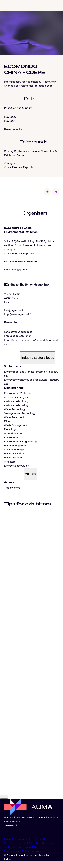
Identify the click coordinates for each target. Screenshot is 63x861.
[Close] (4, 797)
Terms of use (37, 851)
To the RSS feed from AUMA (20, 847)
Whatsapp (10, 843)
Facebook (23, 843)
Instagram (21, 839)
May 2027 (10, 121)
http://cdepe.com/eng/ (17, 336)
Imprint (8, 851)
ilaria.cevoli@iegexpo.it (18, 332)
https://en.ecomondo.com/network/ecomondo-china (32, 342)
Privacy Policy (21, 851)
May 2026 (10, 117)
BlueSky (43, 839)
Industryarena (48, 843)
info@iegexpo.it (13, 310)
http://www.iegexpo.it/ (17, 314)
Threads (32, 839)
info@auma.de (12, 832)
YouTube (34, 843)
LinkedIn (9, 839)
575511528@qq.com (16, 269)
